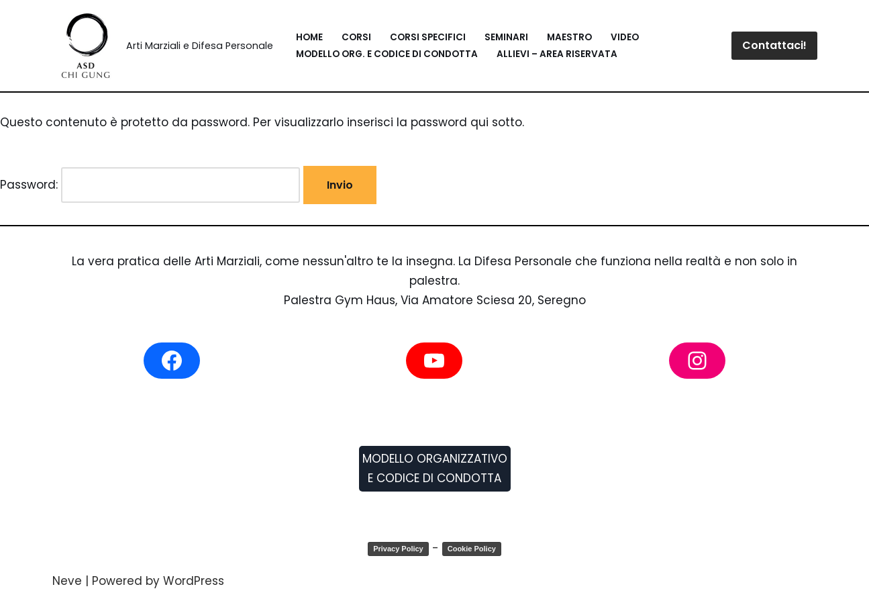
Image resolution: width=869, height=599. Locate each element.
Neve (67, 581)
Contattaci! (774, 45)
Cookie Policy (472, 549)
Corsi (356, 37)
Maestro (569, 37)
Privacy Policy (398, 549)
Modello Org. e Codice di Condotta (387, 54)
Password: (150, 185)
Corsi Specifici (428, 37)
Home (309, 37)
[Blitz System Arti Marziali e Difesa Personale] (162, 45)
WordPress (193, 581)
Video (625, 37)
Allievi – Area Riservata (557, 54)
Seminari (506, 37)
